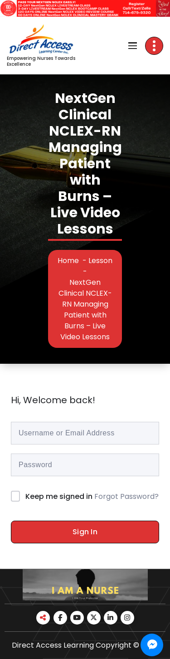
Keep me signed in (58, 496)
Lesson (100, 260)
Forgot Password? (126, 496)
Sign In (85, 532)
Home (68, 260)
